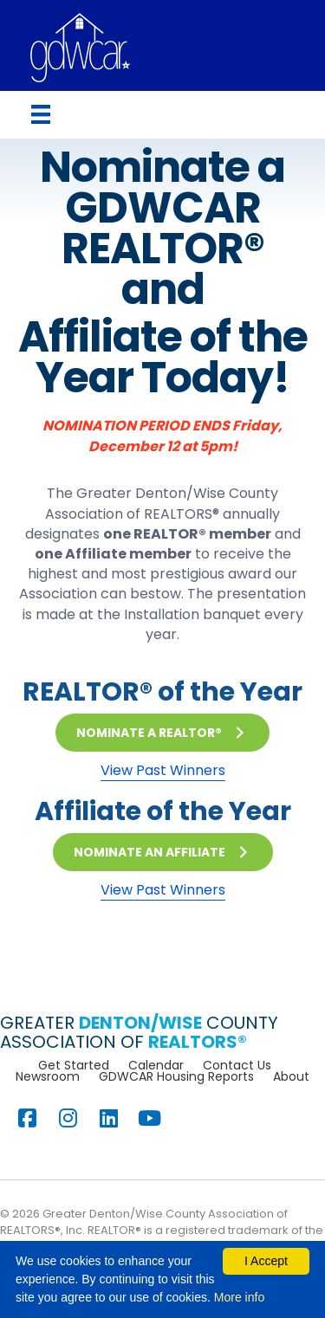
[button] (162, 733)
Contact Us (237, 1065)
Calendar (156, 1065)
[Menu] (40, 114)
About (291, 1076)
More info (239, 1297)
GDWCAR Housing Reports (176, 1076)
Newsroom (48, 1076)
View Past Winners (163, 770)
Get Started (73, 1065)
